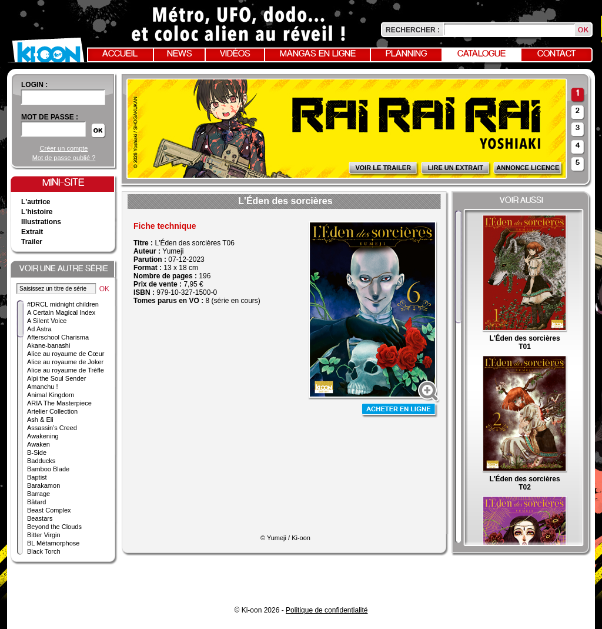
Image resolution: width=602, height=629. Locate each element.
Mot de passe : (49, 117)
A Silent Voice (46, 320)
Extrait (32, 232)
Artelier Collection (52, 411)
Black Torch (44, 551)
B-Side (36, 452)
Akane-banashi (48, 345)
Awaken (38, 444)
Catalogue (481, 54)
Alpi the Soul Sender (56, 378)
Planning (406, 54)
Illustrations (41, 222)
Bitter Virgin (44, 534)
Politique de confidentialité (326, 610)
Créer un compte (64, 148)
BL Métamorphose (53, 543)
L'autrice (36, 202)
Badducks (41, 460)
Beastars (39, 518)
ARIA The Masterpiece (59, 403)
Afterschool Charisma (58, 337)
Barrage (38, 493)
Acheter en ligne (400, 410)
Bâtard (36, 501)
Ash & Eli (40, 419)
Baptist (37, 477)
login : (34, 85)
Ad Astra (39, 328)
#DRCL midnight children (63, 304)
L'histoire (37, 212)
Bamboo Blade (48, 468)
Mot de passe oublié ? (64, 157)
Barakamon (43, 485)
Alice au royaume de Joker (65, 361)
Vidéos (235, 54)
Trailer (31, 242)
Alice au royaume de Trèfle (65, 370)
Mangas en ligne (318, 54)
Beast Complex (49, 510)
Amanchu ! (42, 386)
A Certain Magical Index (61, 312)
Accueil (120, 54)
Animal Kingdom (50, 394)
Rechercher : (413, 30)
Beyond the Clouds (54, 526)
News (179, 54)
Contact (556, 54)
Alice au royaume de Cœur (65, 353)
